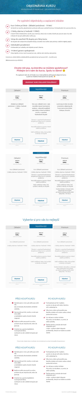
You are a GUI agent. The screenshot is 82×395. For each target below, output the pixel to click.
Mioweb (74, 392)
